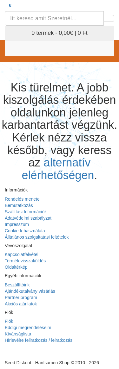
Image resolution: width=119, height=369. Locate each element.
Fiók (9, 321)
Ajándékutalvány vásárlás (30, 291)
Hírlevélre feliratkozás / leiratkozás (38, 340)
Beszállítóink (17, 284)
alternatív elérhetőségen (58, 169)
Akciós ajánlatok (21, 303)
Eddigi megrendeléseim (28, 327)
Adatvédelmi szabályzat (28, 218)
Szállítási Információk (26, 211)
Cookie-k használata (25, 230)
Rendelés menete (22, 199)
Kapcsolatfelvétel (21, 254)
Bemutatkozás (19, 205)
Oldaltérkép (16, 267)
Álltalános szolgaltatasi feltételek (37, 237)
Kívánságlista (18, 333)
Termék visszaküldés (25, 260)
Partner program (21, 297)
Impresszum (17, 224)
